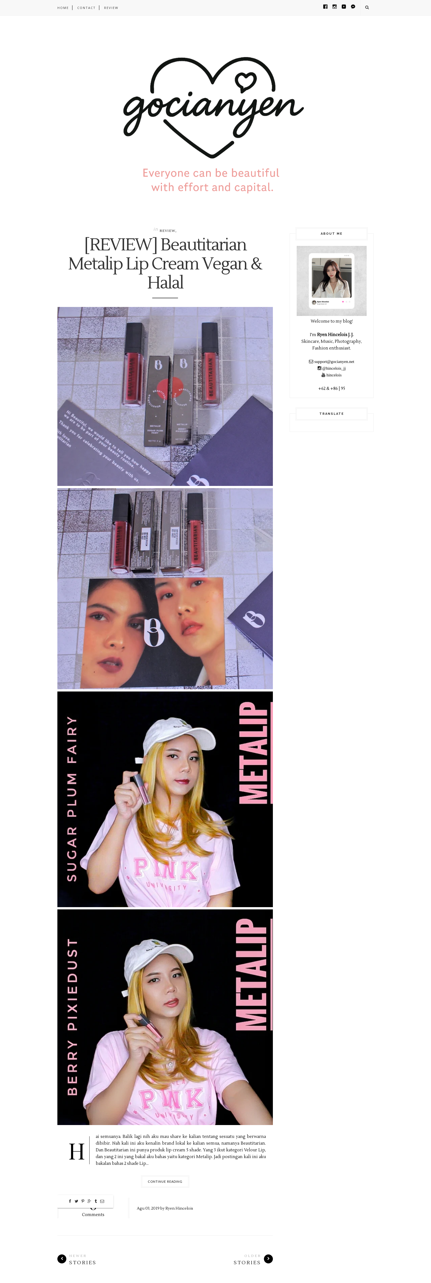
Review (167, 231)
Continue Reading (165, 1181)
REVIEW (111, 8)
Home (63, 8)
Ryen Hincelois (179, 1208)
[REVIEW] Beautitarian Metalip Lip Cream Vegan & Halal (165, 264)
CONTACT (86, 8)
